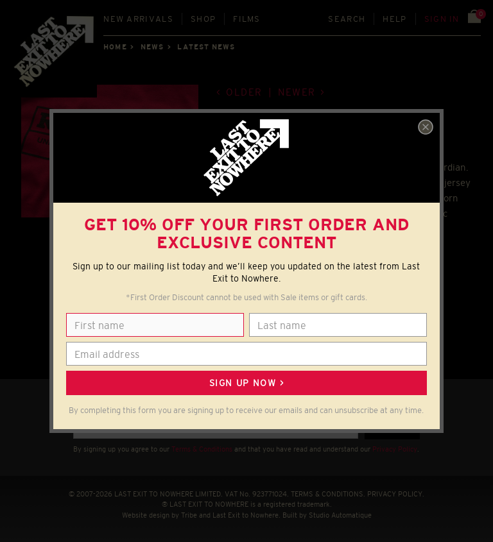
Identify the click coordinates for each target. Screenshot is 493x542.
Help (394, 19)
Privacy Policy (394, 449)
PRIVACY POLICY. (395, 494)
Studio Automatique (340, 515)
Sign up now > (246, 383)
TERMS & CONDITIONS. (328, 494)
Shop (203, 19)
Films (247, 19)
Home (114, 47)
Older (244, 92)
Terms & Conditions (201, 449)
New (138, 19)
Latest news (206, 47)
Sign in (442, 19)
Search (346, 19)
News (152, 47)
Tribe (189, 515)
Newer (297, 92)
